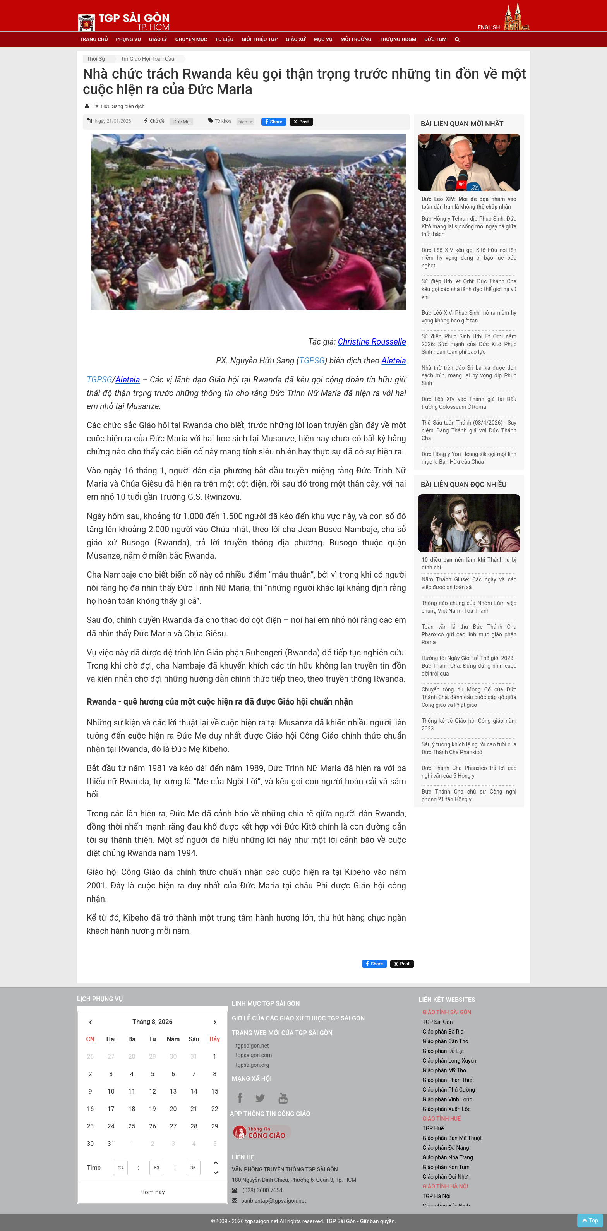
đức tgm (435, 39)
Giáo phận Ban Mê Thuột (452, 1138)
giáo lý (158, 39)
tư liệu (224, 39)
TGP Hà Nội (437, 1196)
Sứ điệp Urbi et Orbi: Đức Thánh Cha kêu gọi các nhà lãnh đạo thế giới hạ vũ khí (469, 289)
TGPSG (312, 360)
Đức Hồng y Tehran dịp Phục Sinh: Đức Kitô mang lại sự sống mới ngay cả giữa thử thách (469, 226)
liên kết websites (447, 999)
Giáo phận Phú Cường (449, 1090)
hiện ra (245, 122)
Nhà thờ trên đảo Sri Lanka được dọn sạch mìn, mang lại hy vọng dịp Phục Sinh (469, 375)
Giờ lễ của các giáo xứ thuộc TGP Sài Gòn (298, 1018)
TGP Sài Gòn (438, 1022)
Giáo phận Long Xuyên (450, 1061)
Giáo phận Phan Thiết (448, 1080)
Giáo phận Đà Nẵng (446, 1148)
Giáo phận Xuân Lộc (447, 1109)
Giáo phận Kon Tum (446, 1167)
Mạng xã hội (252, 1078)
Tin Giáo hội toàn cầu (147, 59)
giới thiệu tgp (260, 39)
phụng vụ (128, 39)
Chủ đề (157, 121)
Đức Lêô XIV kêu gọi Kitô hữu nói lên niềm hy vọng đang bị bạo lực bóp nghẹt (469, 258)
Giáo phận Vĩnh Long (448, 1099)
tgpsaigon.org (252, 1065)
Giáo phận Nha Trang (448, 1157)
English (489, 27)
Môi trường (356, 39)
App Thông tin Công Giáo (270, 1114)
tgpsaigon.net (252, 1045)
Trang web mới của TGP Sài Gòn (282, 1033)
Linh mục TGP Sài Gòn (266, 1003)
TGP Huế (433, 1128)
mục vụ (323, 39)
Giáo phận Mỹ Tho (444, 1070)
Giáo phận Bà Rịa (443, 1032)
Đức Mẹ (181, 122)
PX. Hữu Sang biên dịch (118, 106)
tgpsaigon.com (254, 1055)
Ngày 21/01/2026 (113, 121)
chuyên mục (191, 39)
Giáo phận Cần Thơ (445, 1041)
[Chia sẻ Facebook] (273, 122)
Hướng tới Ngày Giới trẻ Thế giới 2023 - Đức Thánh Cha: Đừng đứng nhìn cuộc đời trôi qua (469, 666)
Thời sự (96, 59)
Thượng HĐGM (397, 39)
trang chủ (94, 39)
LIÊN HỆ (243, 1157)
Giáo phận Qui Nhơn (447, 1177)
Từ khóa (223, 121)
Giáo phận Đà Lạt (443, 1051)
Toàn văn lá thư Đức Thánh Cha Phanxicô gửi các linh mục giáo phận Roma (469, 634)
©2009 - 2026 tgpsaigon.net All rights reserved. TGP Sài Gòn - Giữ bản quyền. (303, 1221)
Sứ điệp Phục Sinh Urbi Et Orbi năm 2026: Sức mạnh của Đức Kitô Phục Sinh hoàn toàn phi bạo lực (469, 344)
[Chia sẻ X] (301, 122)
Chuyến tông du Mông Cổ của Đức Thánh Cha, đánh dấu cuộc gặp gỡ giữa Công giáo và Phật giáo (469, 697)
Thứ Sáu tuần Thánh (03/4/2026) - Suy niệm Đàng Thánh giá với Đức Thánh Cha (469, 430)
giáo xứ (295, 39)
